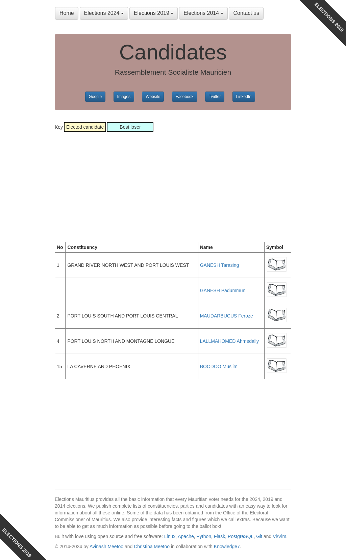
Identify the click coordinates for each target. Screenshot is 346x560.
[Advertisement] (173, 181)
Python (204, 536)
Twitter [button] (215, 96)
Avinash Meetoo (106, 546)
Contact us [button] (246, 13)
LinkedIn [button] (243, 96)
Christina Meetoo (152, 546)
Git (259, 536)
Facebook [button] (185, 96)
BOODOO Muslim (219, 366)
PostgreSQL (240, 536)
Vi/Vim (279, 536)
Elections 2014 (203, 13)
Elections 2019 (153, 13)
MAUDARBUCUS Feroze (226, 316)
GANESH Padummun (223, 290)
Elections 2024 (104, 13)
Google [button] (95, 96)
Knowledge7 (227, 546)
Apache (186, 536)
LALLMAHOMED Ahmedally (229, 341)
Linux (169, 536)
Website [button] (153, 96)
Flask (219, 536)
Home (66, 13)
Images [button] (123, 96)
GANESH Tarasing (219, 265)
